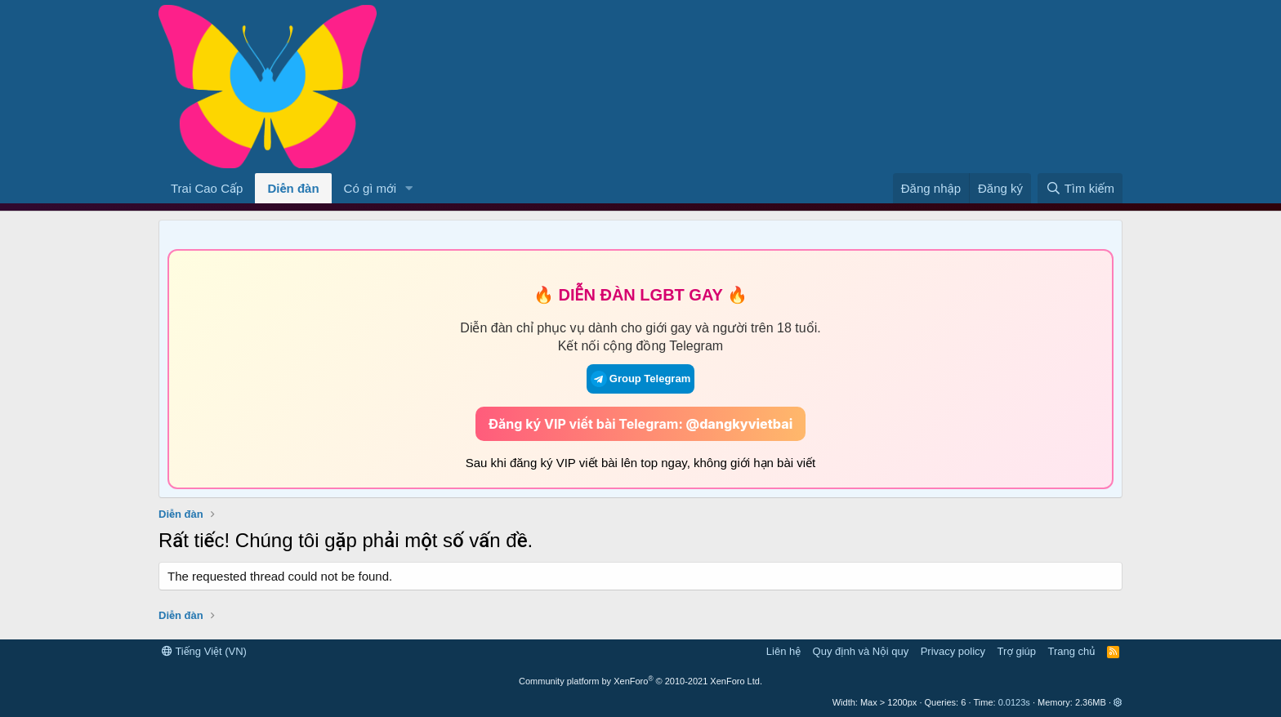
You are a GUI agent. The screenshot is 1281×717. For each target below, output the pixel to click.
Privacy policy (953, 651)
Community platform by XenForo (640, 681)
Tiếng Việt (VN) (204, 651)
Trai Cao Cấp (207, 188)
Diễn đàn (293, 188)
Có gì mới (370, 188)
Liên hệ (783, 651)
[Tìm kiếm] (1080, 188)
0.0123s (1014, 702)
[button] (409, 188)
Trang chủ (1072, 651)
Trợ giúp (1017, 651)
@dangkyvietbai (739, 424)
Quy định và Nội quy (861, 651)
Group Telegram (640, 379)
